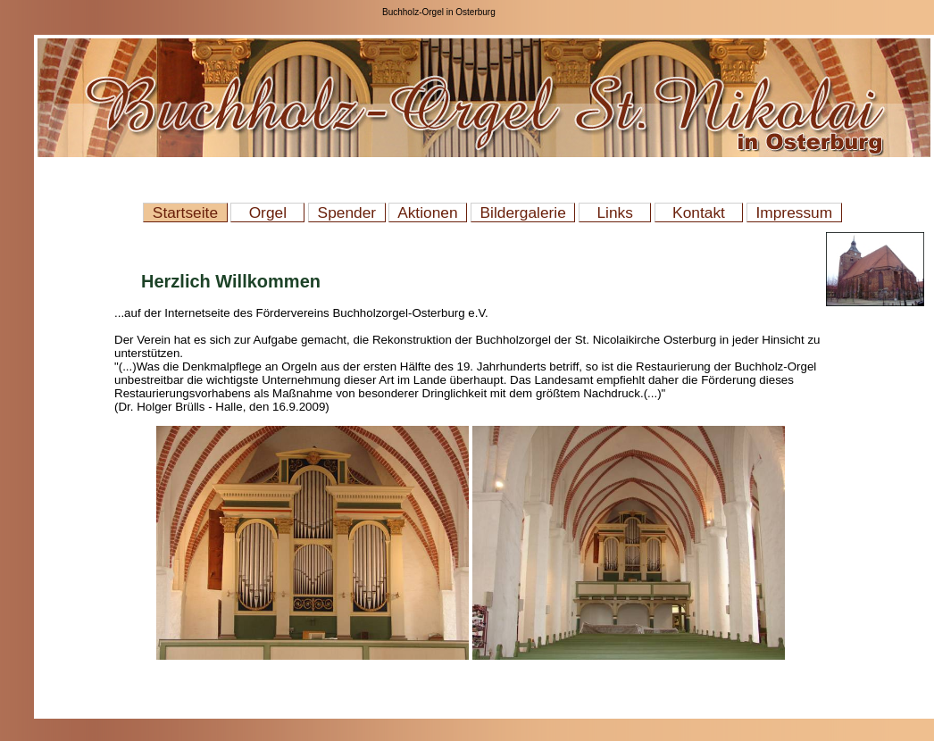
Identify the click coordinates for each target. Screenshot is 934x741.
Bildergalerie (523, 212)
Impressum (794, 212)
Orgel (267, 212)
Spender (347, 212)
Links (615, 212)
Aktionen (427, 212)
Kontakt (698, 212)
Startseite (185, 212)
